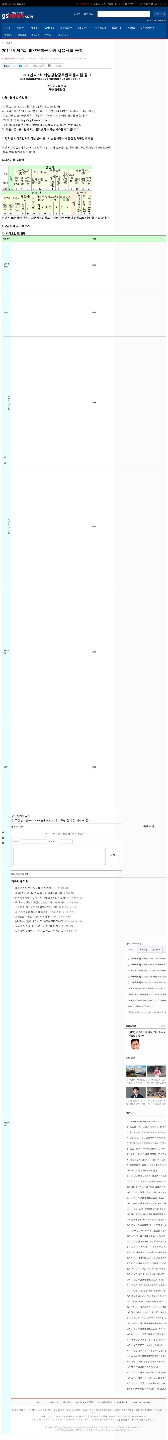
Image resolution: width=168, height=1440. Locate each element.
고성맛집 (131, 27)
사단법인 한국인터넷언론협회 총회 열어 (149, 1323)
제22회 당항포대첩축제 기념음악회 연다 (149, 1214)
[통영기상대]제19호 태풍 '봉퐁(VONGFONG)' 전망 (42, 921)
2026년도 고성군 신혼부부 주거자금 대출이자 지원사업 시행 (136, 1082)
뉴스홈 (7, 27)
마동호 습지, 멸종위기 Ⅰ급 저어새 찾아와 (147, 994)
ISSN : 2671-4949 (156, 20)
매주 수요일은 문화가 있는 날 (144, 1366)
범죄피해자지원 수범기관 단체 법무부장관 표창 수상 (42, 897)
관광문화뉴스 (83, 27)
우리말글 (22, 35)
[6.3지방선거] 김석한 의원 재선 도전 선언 (147, 976)
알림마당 (8, 35)
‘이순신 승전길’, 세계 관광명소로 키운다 (146, 988)
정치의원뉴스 (66, 27)
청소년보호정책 (105, 1402)
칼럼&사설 (116, 27)
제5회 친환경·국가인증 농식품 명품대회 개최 (39, 893)
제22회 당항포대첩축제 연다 (141, 1006)
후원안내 (54, 1402)
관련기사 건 (80, 58)
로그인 (76, 14)
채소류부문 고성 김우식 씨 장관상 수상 (35, 888)
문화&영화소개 (147, 27)
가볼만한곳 (34, 27)
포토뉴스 (49, 35)
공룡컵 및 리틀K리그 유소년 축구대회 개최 (37, 926)
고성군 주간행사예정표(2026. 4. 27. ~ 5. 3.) (129, 3)
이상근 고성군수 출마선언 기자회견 (147, 1345)
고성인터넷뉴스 (9, 58)
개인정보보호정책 (84, 1402)
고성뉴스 (20, 27)
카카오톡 (38, 65)
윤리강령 (67, 1402)
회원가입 (88, 14)
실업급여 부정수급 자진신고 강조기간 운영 (37, 930)
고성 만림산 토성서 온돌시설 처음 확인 (149, 1252)
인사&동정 (49, 27)
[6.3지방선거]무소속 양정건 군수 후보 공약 (148, 982)
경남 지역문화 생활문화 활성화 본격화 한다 (38, 912)
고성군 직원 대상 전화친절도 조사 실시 (149, 1377)
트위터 (24, 65)
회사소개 (41, 1402)
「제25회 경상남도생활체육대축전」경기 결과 (39, 907)
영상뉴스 (35, 35)
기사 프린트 (55, 65)
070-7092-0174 (45, 1419)
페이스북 (9, 65)
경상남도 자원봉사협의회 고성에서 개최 (36, 916)
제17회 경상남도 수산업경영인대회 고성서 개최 (40, 902)
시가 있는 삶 (100, 27)
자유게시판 (63, 35)
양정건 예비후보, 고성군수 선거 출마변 (149, 1257)
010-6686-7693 (72, 1419)
